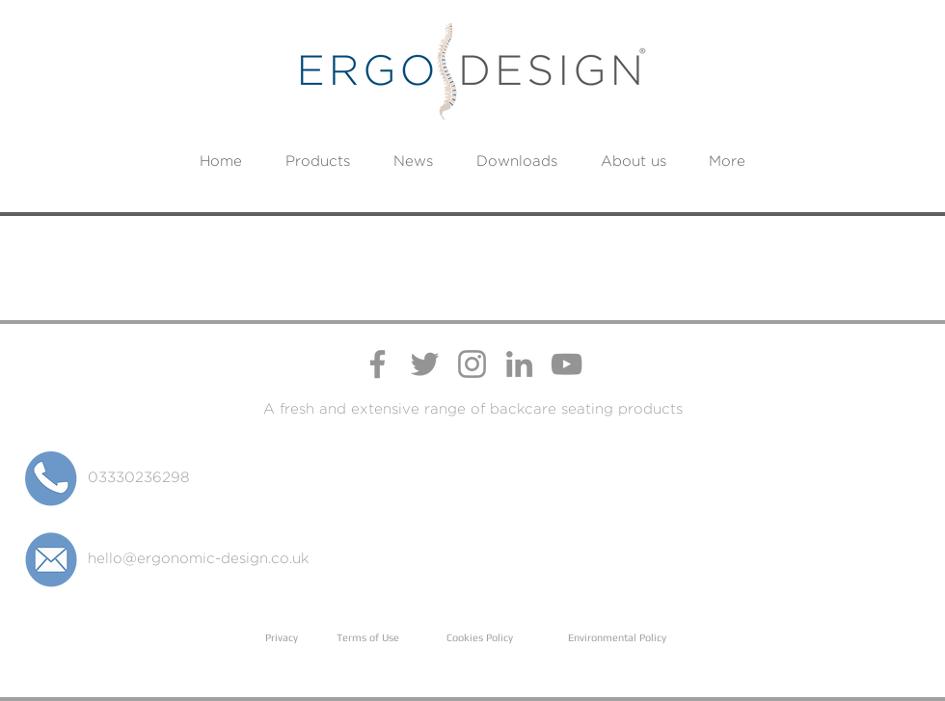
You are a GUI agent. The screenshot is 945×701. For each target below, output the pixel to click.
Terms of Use (368, 637)
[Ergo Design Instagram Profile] (472, 364)
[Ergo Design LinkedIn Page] (519, 364)
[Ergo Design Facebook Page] (377, 364)
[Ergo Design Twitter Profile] (425, 364)
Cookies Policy (479, 637)
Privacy (281, 637)
